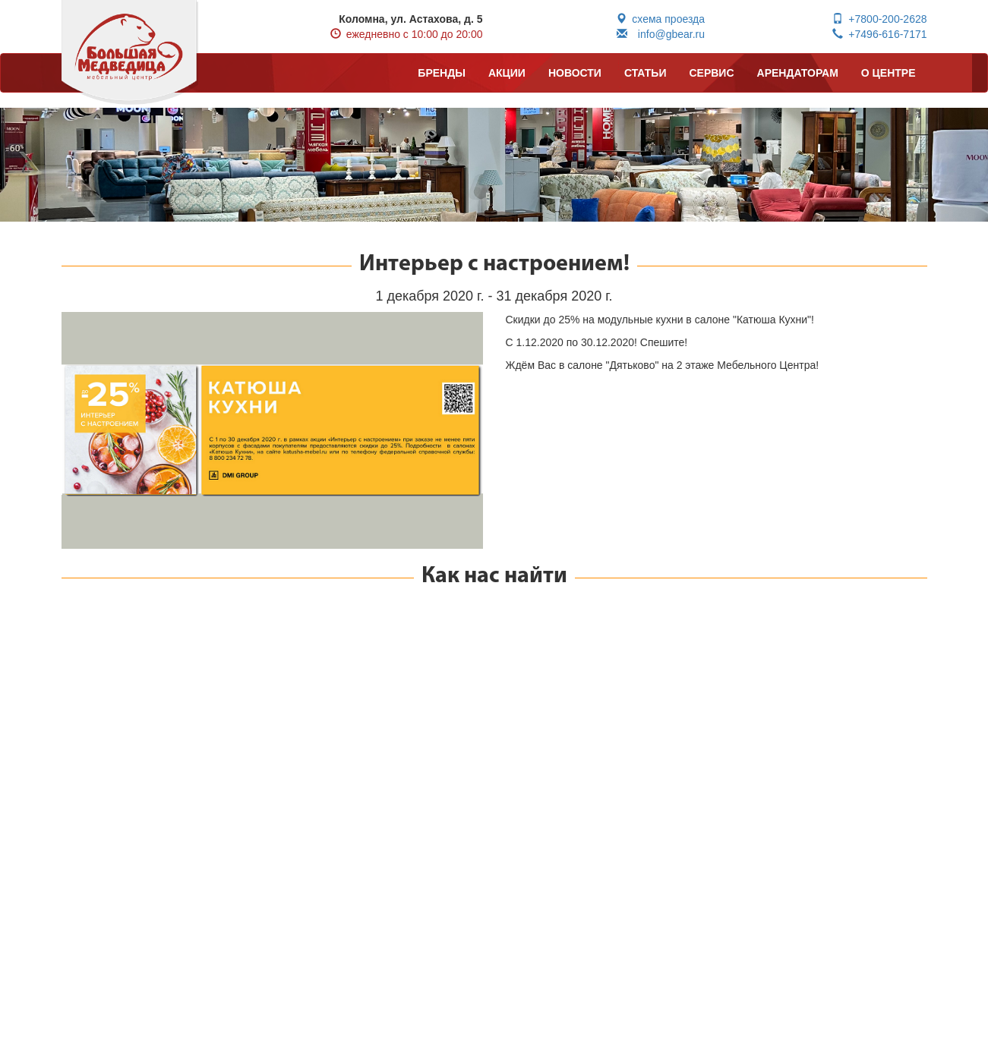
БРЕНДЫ (442, 73)
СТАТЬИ (645, 73)
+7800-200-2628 (879, 19)
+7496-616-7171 (879, 34)
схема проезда (660, 19)
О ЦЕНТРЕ (888, 73)
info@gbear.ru (661, 34)
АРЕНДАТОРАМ (797, 73)
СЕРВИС (711, 73)
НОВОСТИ (574, 73)
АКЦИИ (507, 73)
